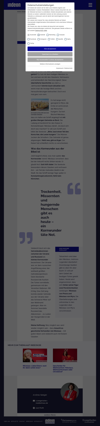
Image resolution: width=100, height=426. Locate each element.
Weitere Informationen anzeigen (50, 64)
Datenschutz (68, 68)
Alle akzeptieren (50, 49)
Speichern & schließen (50, 54)
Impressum (59, 68)
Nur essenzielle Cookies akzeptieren (50, 60)
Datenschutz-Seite (41, 30)
